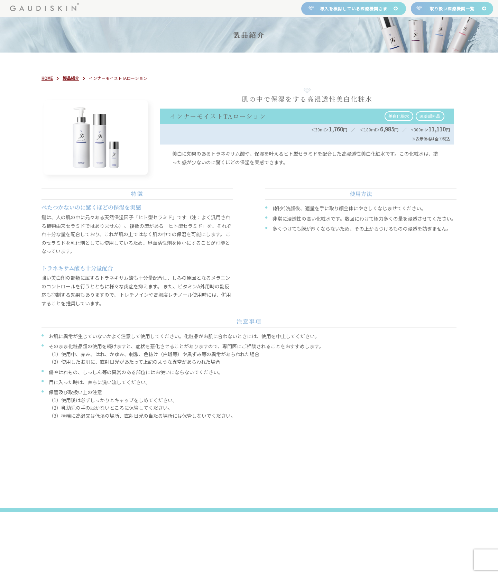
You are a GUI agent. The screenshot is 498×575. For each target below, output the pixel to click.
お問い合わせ (388, 62)
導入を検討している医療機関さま (353, 8)
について (170, 62)
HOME (100, 62)
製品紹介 (242, 62)
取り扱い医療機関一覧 (452, 8)
